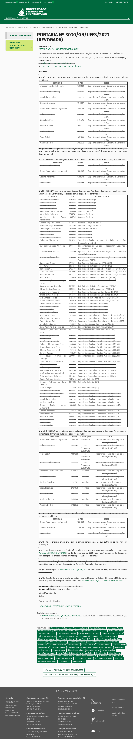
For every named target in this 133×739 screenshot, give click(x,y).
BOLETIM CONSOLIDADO (20, 35)
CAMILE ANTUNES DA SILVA (67, 633)
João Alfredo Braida (58, 647)
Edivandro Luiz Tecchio (46, 639)
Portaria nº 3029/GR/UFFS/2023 (53, 553)
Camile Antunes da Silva (46, 633)
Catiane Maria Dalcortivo (47, 636)
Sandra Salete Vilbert (45, 659)
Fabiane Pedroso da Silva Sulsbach (108, 639)
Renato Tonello (68, 656)
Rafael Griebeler (115, 653)
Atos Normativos (23, 27)
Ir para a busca (36, 2)
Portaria (35, 27)
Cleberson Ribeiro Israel (89, 636)
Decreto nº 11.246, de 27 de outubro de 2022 (62, 66)
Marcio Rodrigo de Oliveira (67, 653)
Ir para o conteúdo (11, 2)
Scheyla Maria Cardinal (64, 659)
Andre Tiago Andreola (83, 631)
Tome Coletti (119, 659)
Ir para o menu (24, 2)
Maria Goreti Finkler (86, 653)
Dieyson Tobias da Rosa (108, 636)
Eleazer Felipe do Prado (84, 639)
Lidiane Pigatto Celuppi (76, 650)
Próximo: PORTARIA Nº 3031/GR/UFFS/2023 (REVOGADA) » (69, 674)
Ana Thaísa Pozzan (44, 631)
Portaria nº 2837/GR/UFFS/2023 (73, 570)
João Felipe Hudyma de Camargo (79, 647)
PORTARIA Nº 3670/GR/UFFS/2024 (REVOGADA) (59, 49)
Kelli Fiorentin (119, 647)
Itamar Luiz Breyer (103, 645)
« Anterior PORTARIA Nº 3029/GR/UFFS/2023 (63, 670)
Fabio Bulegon (43, 642)
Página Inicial (9, 27)
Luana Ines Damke (93, 650)
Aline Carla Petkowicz (97, 628)
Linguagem (109, 2)
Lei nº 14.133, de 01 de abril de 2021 (57, 63)
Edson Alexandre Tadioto (65, 639)
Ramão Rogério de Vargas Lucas (49, 656)
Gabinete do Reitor (48, 27)
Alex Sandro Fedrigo (80, 628)
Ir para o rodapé (48, 2)
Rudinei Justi (117, 656)
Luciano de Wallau (108, 650)
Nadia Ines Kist (101, 653)
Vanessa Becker (64, 661)
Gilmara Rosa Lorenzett (57, 645)
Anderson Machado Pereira (63, 631)
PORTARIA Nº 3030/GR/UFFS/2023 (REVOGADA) (17, 45)
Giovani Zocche (73, 645)
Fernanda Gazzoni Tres (58, 642)
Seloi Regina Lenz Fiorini (83, 659)
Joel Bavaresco (43, 647)
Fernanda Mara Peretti (77, 642)
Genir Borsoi (42, 645)
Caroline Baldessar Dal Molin (88, 633)
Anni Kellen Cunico (100, 631)
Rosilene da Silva (105, 656)
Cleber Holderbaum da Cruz (68, 636)
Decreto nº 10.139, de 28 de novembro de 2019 (102, 581)
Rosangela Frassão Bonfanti (86, 656)
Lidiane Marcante (59, 650)
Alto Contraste (122, 2)
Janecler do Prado (119, 645)
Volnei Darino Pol (78, 661)
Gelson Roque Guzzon (110, 642)
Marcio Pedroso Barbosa (46, 653)
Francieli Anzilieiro (94, 642)
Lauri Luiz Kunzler (44, 650)
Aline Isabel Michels (115, 628)
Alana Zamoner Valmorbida (61, 628)
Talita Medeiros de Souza (103, 659)
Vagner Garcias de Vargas (47, 661)
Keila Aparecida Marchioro (102, 647)
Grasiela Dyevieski (88, 645)
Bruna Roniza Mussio (116, 631)
